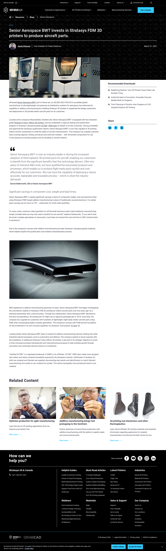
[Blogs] (37, 17)
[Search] (151, 2)
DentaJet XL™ (115, 485)
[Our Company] (146, 501)
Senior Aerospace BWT (26, 102)
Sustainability (139, 522)
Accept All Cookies (135, 547)
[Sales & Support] (121, 501)
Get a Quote (114, 512)
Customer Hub (136, 3)
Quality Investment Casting (71, 475)
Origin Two (114, 478)
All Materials (90, 515)
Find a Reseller (92, 3)
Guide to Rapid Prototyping (95, 482)
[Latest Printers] (121, 471)
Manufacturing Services (121, 10)
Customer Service (116, 522)
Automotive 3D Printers (143, 482)
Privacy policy (135, 537)
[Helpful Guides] (73, 471)
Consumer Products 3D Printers (143, 490)
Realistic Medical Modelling (95, 485)
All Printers (114, 492)
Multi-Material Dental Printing (72, 482)
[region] (83, 547)
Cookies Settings (118, 547)
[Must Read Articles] (97, 471)
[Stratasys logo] (13, 10)
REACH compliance (150, 537)
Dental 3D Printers (141, 475)
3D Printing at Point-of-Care (71, 515)
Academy (138, 519)
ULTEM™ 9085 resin (49, 126)
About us (120, 3)
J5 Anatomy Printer (117, 488)
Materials (101, 10)
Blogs (32, 17)
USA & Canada (11, 3)
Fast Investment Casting (70, 505)
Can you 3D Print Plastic (94, 492)
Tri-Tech (74, 326)
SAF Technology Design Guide (72, 485)
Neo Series (114, 482)
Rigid (88, 505)
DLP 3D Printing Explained (95, 495)
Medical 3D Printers (142, 478)
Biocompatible (91, 512)
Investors (138, 525)
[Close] (162, 546)
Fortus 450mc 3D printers (33, 123)
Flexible (88, 509)
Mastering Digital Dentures (71, 519)
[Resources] (27, 17)
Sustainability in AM (69, 512)
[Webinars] (73, 501)
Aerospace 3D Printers (143, 485)
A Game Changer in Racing (71, 509)
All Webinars (66, 522)
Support (77, 3)
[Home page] (9, 17)
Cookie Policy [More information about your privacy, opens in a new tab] (29, 548)
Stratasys (18, 123)
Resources (64, 3)
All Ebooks (65, 492)
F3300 (112, 475)
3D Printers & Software (81, 10)
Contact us (139, 509)
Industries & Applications (55, 10)
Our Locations (140, 512)
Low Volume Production (94, 478)
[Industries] (146, 471)
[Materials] (97, 501)
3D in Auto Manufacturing (95, 488)
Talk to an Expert (116, 515)
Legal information (120, 537)
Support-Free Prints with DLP (72, 488)
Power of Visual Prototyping (72, 478)
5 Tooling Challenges (93, 475)
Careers (107, 3)
